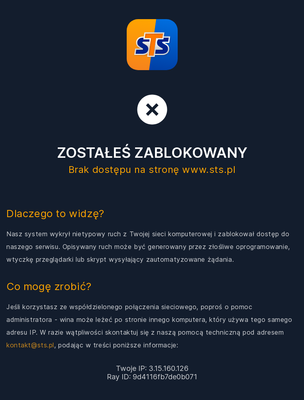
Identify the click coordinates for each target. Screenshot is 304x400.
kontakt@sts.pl (30, 345)
